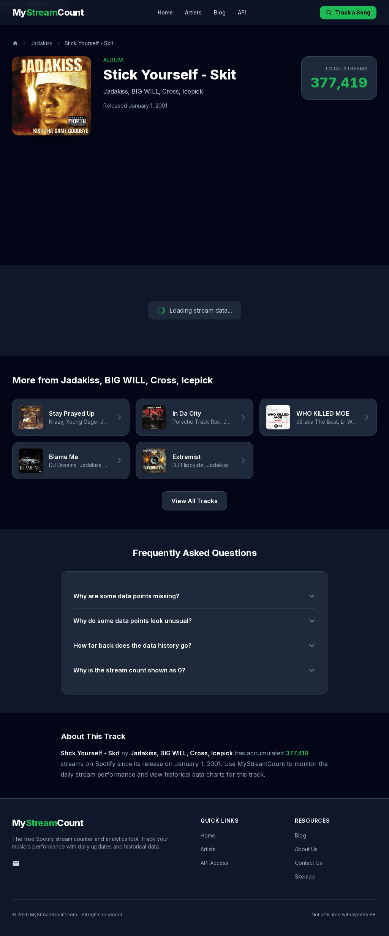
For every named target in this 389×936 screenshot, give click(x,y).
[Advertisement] (194, 207)
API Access (214, 863)
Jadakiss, (116, 91)
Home (165, 12)
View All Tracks (194, 501)
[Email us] (16, 863)
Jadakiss (41, 43)
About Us (306, 849)
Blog (220, 12)
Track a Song (348, 12)
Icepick (192, 91)
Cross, (171, 91)
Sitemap (305, 876)
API (242, 12)
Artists (193, 12)
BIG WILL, (146, 91)
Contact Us (308, 863)
